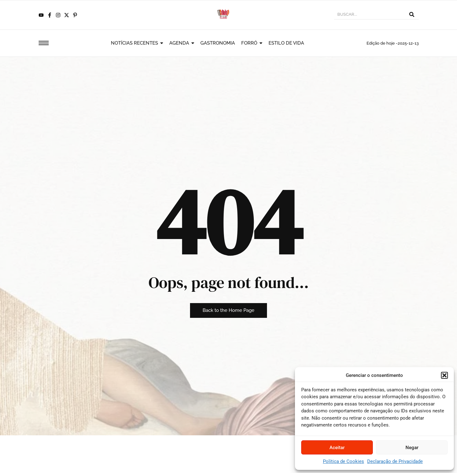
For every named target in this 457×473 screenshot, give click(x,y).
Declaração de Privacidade (395, 461)
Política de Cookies (343, 461)
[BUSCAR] (369, 15)
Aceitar (337, 447)
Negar (411, 447)
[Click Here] (44, 44)
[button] (444, 375)
